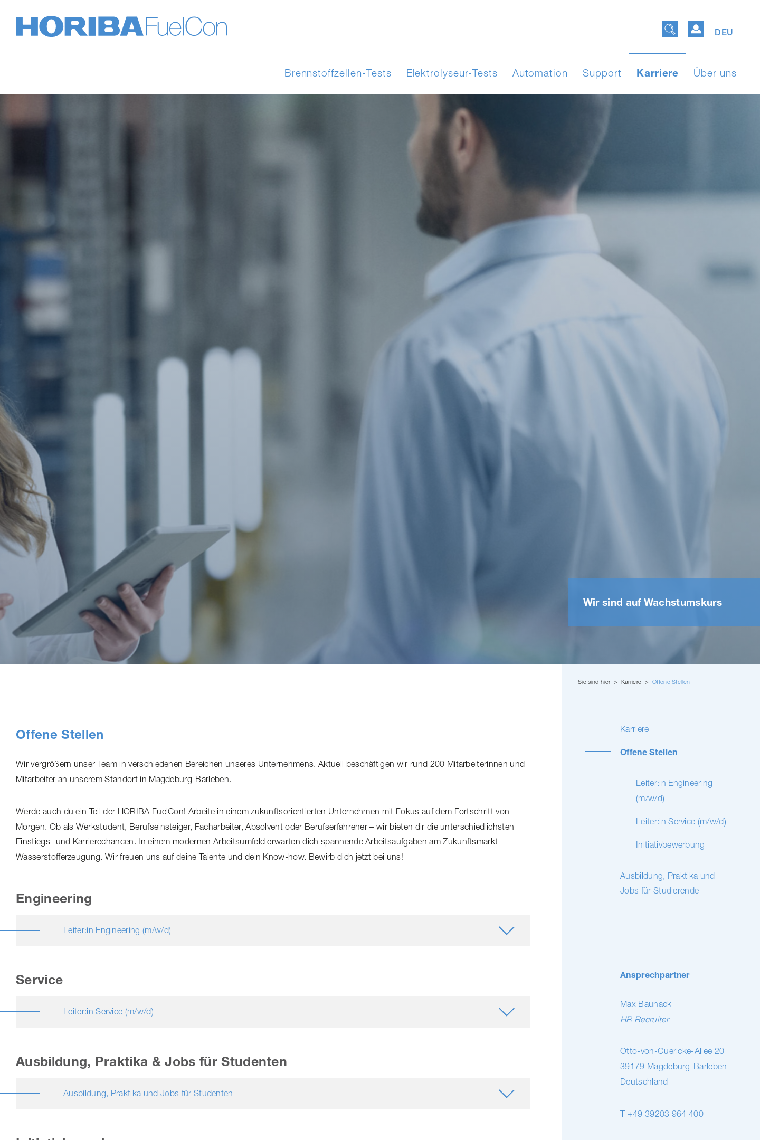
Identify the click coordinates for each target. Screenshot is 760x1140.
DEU (724, 32)
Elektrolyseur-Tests (452, 73)
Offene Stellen (671, 681)
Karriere (657, 73)
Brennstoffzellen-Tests (338, 73)
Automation (540, 73)
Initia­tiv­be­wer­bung (670, 844)
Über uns (715, 73)
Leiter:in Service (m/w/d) (681, 821)
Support (602, 73)
